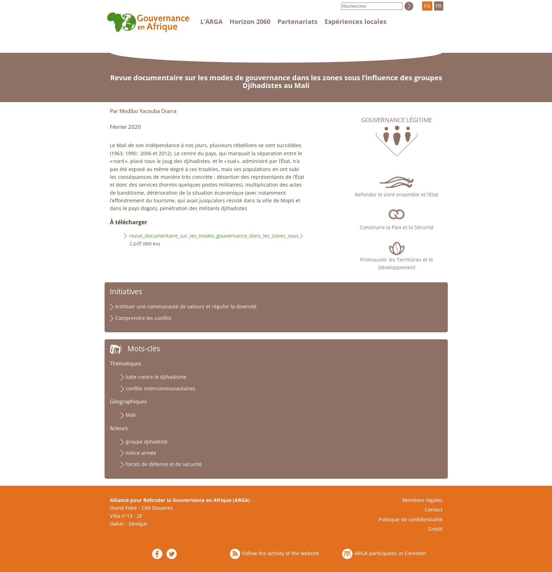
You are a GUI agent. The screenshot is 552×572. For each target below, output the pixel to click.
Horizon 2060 (250, 21)
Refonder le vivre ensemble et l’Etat (396, 194)
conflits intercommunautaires (160, 388)
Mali (131, 414)
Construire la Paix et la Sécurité (397, 227)
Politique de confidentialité (410, 519)
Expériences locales (356, 21)
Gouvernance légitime (396, 120)
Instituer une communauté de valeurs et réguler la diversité (186, 306)
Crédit (435, 529)
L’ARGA (211, 21)
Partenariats (297, 21)
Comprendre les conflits (143, 318)
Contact (434, 509)
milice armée (141, 453)
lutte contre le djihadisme (156, 376)
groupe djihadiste (147, 441)
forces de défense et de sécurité (164, 464)
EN (427, 5)
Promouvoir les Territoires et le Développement (396, 263)
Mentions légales (422, 500)
